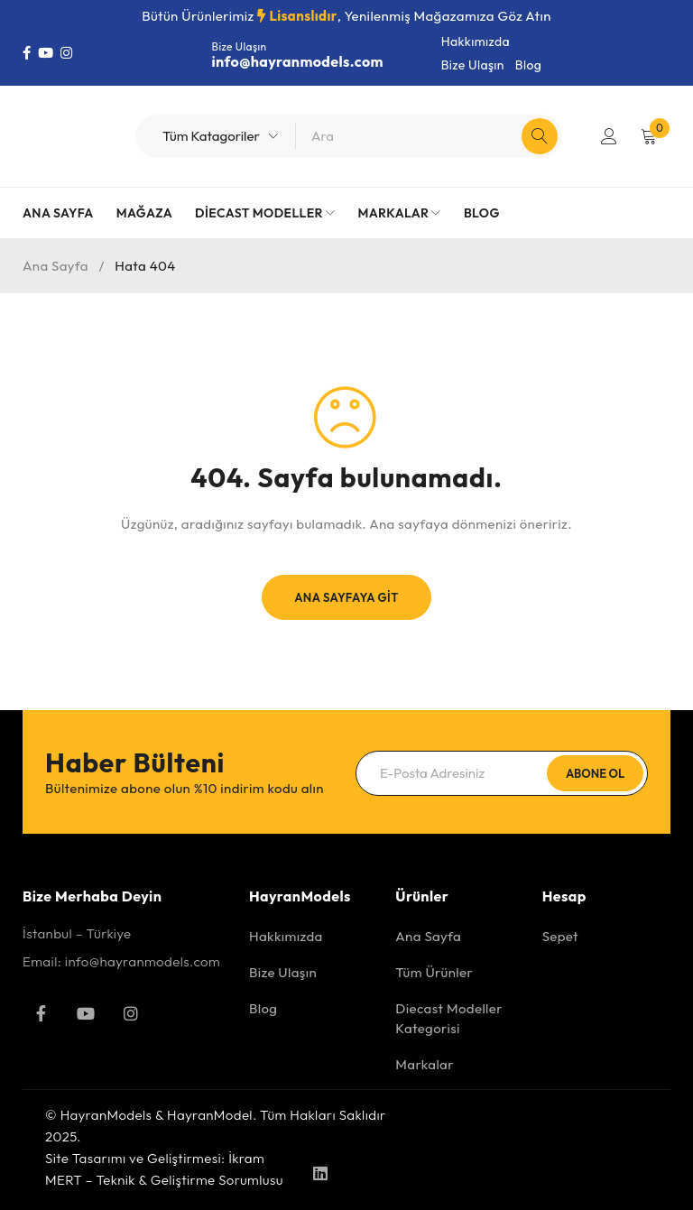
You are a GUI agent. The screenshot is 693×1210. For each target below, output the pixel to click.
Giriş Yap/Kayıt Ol (609, 136)
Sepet (560, 936)
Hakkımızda (475, 41)
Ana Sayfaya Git (346, 597)
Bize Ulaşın (472, 65)
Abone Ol (595, 773)
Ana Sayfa (55, 265)
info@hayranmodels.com (297, 61)
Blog (528, 65)
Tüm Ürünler (434, 972)
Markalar (424, 1064)
